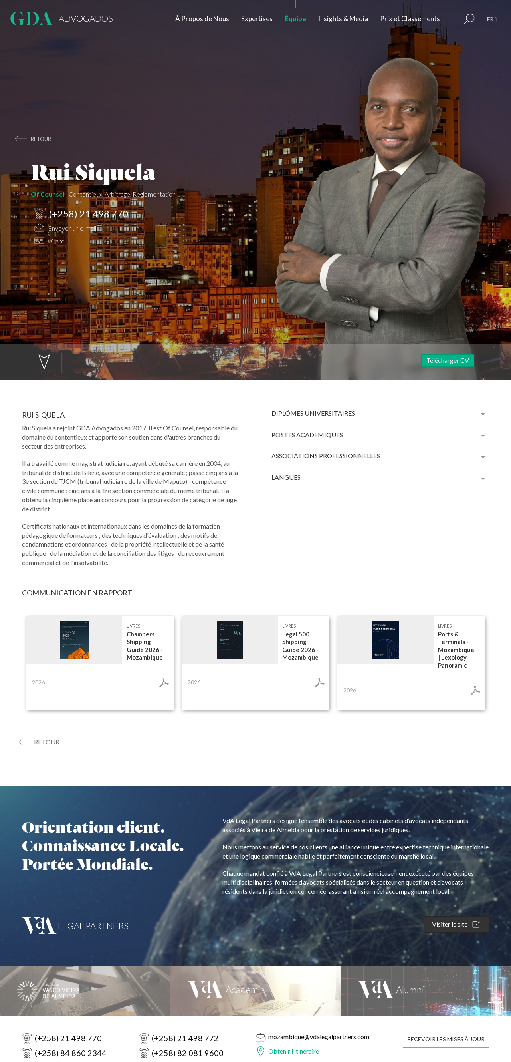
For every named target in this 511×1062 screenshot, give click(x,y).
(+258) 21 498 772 (185, 1038)
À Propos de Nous (202, 18)
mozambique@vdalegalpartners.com (318, 1036)
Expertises (257, 18)
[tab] (380, 413)
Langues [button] (286, 477)
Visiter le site (456, 924)
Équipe (295, 18)
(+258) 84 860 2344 (71, 1053)
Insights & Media (343, 18)
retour (41, 139)
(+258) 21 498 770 (81, 214)
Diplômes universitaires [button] (313, 413)
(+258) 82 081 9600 (188, 1053)
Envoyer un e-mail (65, 229)
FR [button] (492, 19)
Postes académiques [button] (307, 434)
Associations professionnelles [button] (325, 455)
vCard (49, 242)
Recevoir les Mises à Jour (446, 1039)
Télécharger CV (447, 360)
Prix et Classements (410, 18)
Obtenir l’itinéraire (293, 1051)
